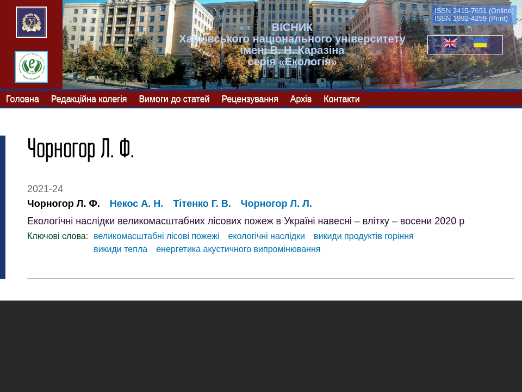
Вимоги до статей (174, 98)
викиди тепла (120, 249)
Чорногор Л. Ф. (63, 203)
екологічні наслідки (266, 236)
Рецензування (250, 98)
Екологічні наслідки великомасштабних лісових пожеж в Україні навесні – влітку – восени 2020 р (245, 221)
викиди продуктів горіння (364, 236)
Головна (22, 98)
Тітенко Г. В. (202, 203)
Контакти (342, 98)
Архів (301, 98)
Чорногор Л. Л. (276, 203)
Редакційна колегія (89, 98)
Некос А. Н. (137, 203)
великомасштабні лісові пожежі (156, 236)
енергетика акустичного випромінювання (238, 249)
